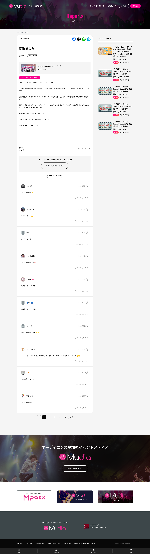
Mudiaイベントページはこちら (29, 78)
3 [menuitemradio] (54, 417)
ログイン (124, 6)
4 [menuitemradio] (59, 417)
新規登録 (135, 6)
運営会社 (29, 543)
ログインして (54, 166)
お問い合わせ (67, 543)
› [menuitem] (70, 417)
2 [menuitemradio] (49, 417)
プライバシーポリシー (54, 543)
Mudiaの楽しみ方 (75, 468)
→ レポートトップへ (22, 32)
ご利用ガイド (112, 6)
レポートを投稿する (97, 6)
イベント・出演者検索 (36, 6)
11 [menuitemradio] (65, 417)
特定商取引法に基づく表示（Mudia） (84, 543)
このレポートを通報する (54, 176)
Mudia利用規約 (40, 543)
